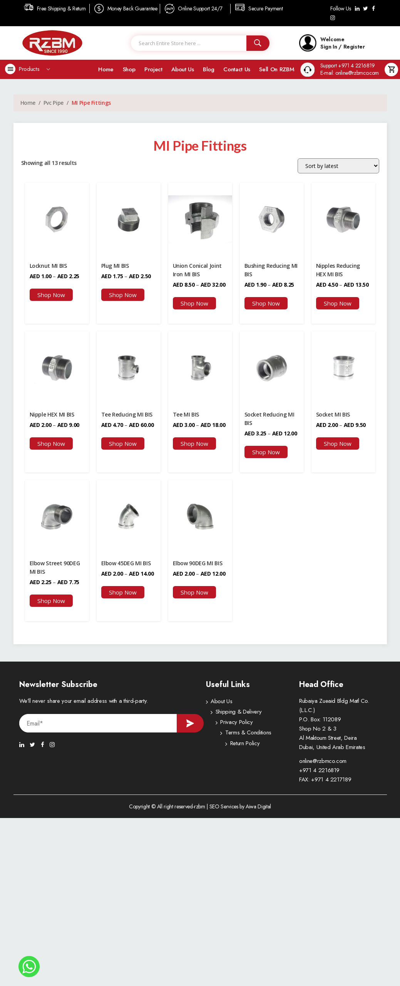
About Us (182, 69)
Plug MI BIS (115, 265)
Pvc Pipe (54, 102)
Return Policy (225, 747)
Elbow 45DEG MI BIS (126, 562)
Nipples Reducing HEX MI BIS (338, 270)
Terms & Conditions (234, 735)
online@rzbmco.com (322, 760)
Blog (208, 69)
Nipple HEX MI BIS (52, 414)
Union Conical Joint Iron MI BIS (197, 270)
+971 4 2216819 (319, 769)
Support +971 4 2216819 (347, 65)
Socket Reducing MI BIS (269, 418)
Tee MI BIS (186, 414)
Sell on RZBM (276, 69)
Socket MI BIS (333, 414)
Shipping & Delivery (233, 712)
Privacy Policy (227, 724)
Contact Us (236, 69)
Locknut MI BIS (48, 265)
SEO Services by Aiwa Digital (240, 805)
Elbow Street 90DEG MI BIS (55, 566)
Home (106, 69)
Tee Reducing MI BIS (126, 414)
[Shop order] (338, 165)
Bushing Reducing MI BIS (271, 270)
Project (153, 69)
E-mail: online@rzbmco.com (349, 73)
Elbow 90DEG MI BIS (198, 562)
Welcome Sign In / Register (332, 43)
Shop (129, 69)
